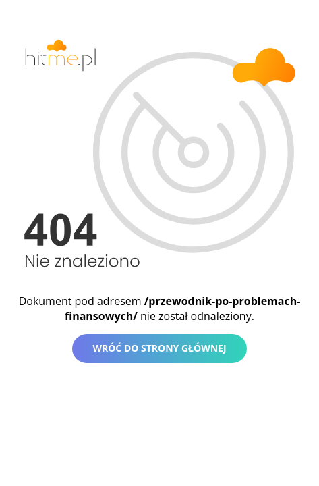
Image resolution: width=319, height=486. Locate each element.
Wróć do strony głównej (159, 348)
